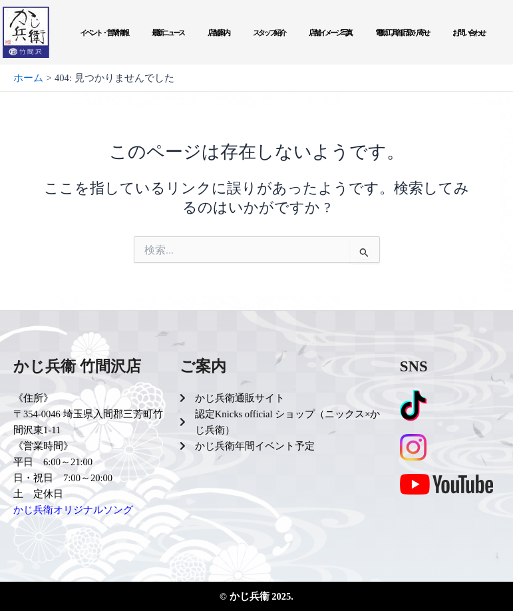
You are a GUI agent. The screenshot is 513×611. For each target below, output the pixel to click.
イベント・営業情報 (104, 33)
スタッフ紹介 (269, 33)
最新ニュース (168, 33)
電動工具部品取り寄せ (401, 33)
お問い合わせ (468, 33)
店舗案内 (218, 33)
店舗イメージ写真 (330, 33)
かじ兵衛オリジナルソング (73, 510)
